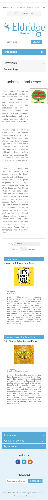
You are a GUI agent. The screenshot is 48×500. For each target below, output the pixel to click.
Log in (30, 7)
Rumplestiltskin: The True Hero (19, 337)
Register (21, 7)
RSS (30, 461)
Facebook (17, 461)
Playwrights (8, 7)
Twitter (24, 461)
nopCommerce (28, 496)
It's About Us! (11, 259)
